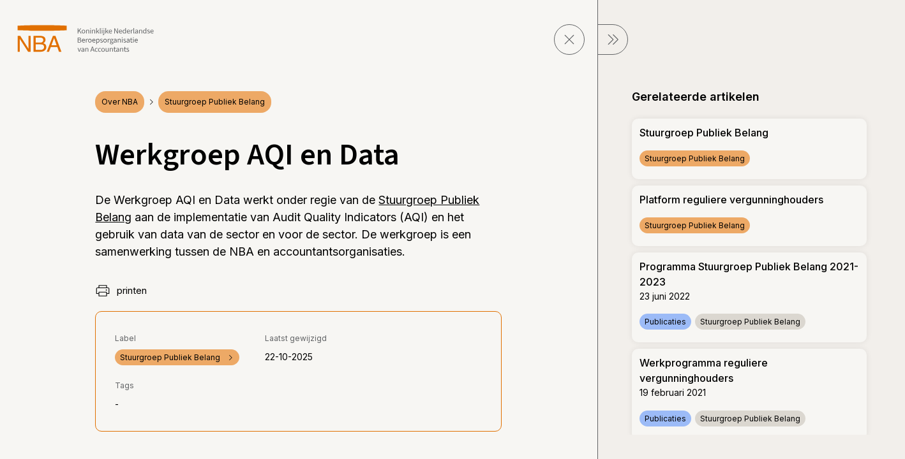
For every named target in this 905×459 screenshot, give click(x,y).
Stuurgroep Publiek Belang (215, 101)
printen (121, 290)
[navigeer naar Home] (86, 38)
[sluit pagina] (569, 39)
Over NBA (119, 101)
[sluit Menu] (612, 39)
